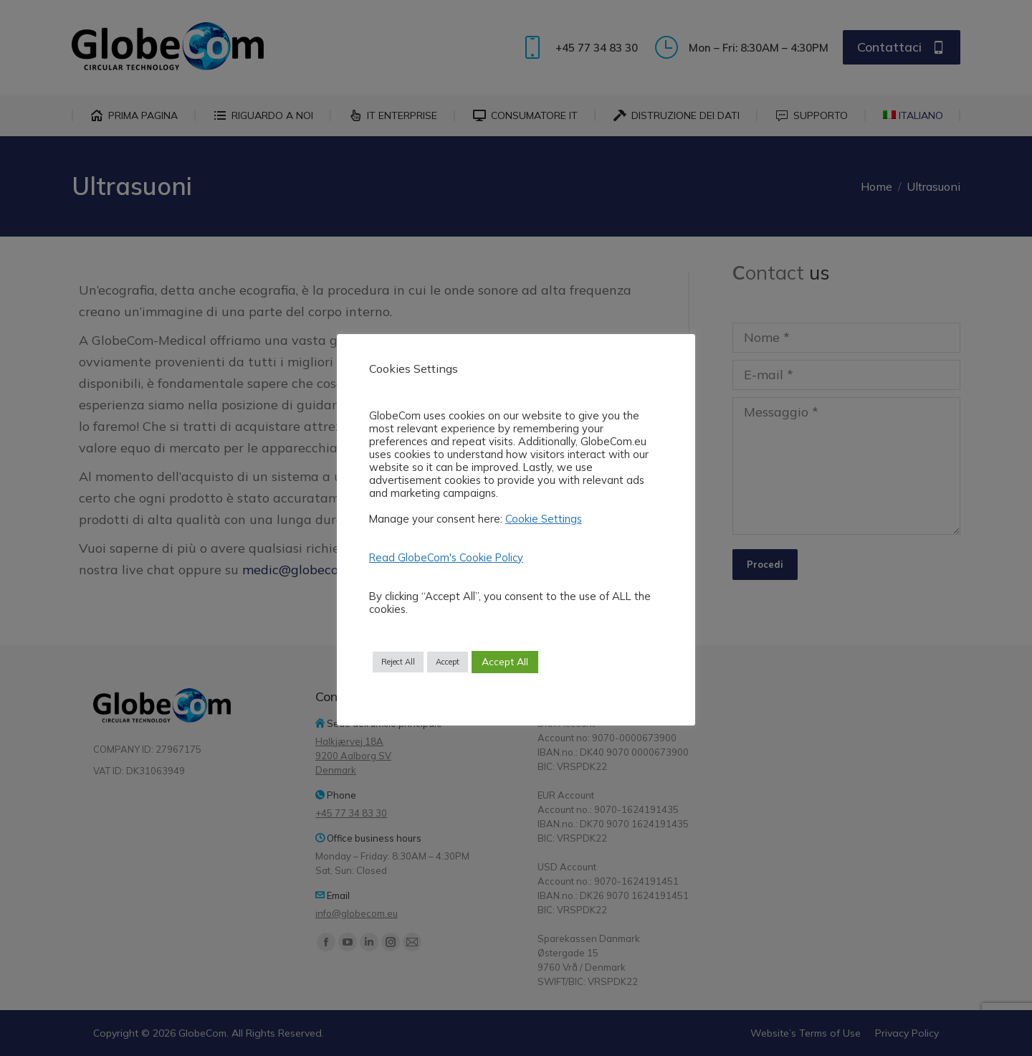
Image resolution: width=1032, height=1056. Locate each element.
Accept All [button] (505, 661)
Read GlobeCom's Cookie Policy (446, 557)
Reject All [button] (398, 662)
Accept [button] (447, 662)
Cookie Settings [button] (543, 518)
